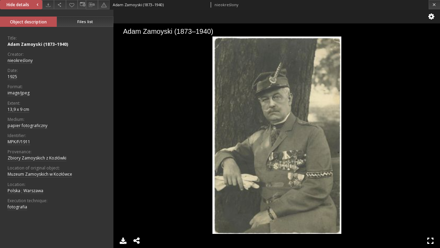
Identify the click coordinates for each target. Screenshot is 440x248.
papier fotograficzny (27, 125)
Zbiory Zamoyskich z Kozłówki (37, 158)
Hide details (23, 5)
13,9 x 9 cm (18, 109)
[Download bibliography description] (92, 5)
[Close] (434, 4)
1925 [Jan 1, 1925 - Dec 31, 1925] (12, 77)
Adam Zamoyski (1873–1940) (38, 44)
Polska (14, 191)
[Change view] (82, 4)
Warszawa (33, 191)
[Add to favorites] (72, 4)
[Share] (60, 4)
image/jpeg (19, 93)
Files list (85, 21)
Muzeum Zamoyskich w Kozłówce (40, 174)
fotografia (17, 207)
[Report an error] (104, 4)
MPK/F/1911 (19, 142)
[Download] (48, 4)
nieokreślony (20, 60)
